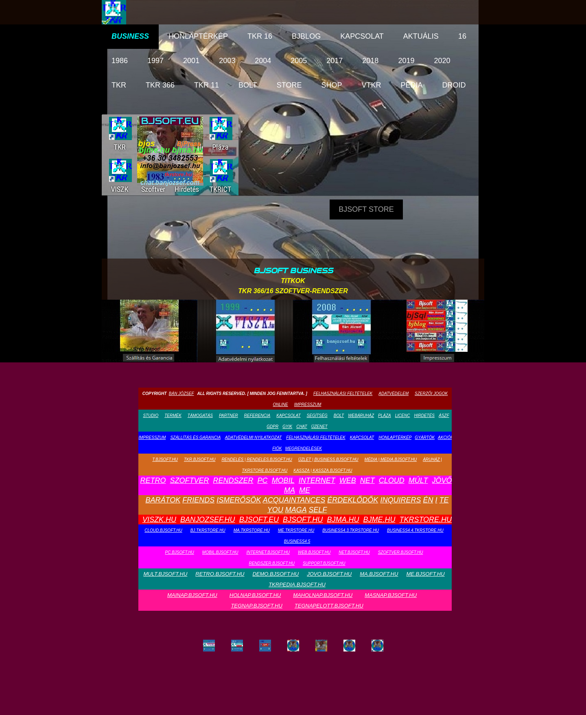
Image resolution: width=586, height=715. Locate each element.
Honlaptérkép (198, 36)
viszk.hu (159, 519)
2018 (370, 61)
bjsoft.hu (303, 519)
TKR (119, 85)
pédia (411, 85)
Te (443, 500)
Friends (198, 500)
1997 (155, 61)
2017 (334, 61)
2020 (442, 61)
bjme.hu (379, 519)
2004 (263, 61)
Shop (331, 85)
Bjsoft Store (366, 209)
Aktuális (421, 36)
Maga (295, 510)
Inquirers (400, 500)
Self (317, 510)
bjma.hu (343, 519)
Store (289, 85)
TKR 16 (259, 36)
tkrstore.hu (425, 519)
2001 (191, 61)
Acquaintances (294, 500)
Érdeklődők (352, 500)
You (275, 510)
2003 (227, 61)
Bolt (247, 85)
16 (462, 36)
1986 (120, 61)
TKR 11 (206, 85)
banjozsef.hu (207, 519)
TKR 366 (160, 85)
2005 (299, 61)
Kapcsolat (362, 36)
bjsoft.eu (259, 519)
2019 (406, 61)
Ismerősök (238, 500)
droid (454, 85)
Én (428, 500)
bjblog (306, 36)
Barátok (163, 500)
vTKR (371, 85)
